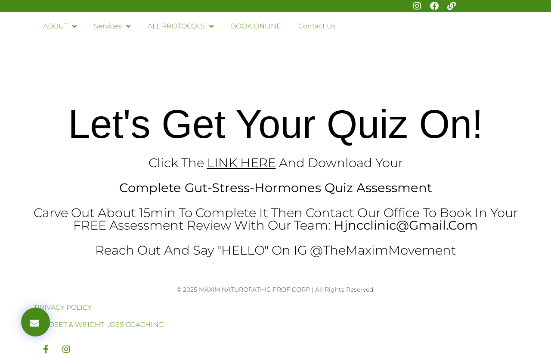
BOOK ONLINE (256, 26)
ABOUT (60, 26)
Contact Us (317, 26)
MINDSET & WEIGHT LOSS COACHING (99, 325)
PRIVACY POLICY (63, 307)
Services (112, 26)
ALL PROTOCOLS (181, 26)
